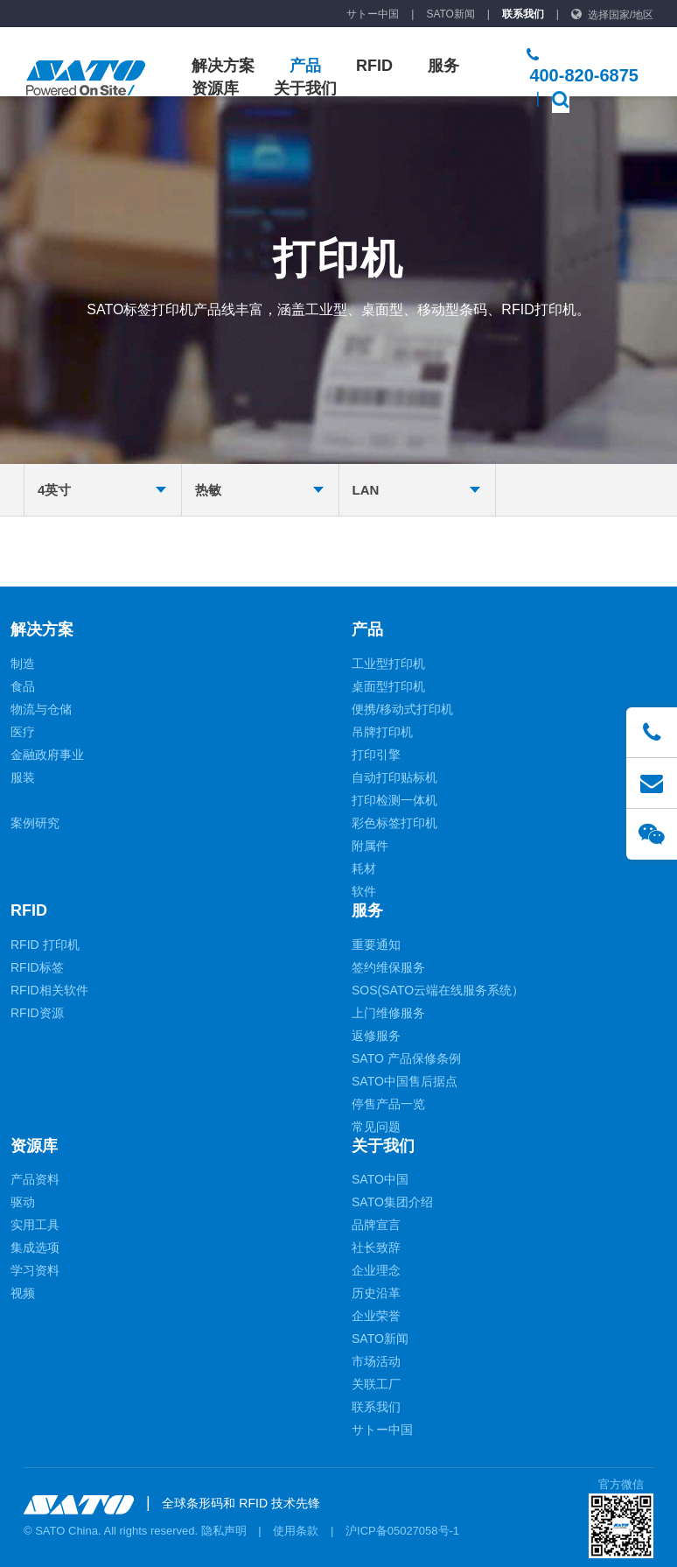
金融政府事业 (47, 755)
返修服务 (376, 1036)
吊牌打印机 (382, 732)
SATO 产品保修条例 (406, 1058)
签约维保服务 (388, 967)
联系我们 (523, 14)
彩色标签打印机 (394, 823)
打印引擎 (376, 755)
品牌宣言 (376, 1225)
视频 (22, 1293)
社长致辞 (376, 1247)
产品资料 (34, 1179)
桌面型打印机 (388, 686)
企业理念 (376, 1270)
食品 (22, 686)
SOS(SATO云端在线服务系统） (438, 990)
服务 (443, 65)
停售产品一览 (388, 1104)
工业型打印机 (388, 664)
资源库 (215, 88)
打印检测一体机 (394, 800)
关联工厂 (376, 1384)
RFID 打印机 (45, 945)
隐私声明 (224, 1530)
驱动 (22, 1202)
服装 (22, 777)
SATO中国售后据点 (404, 1081)
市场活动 (376, 1361)
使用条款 (295, 1530)
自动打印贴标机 (394, 777)
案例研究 (34, 823)
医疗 (22, 732)
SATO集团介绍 (392, 1202)
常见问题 (376, 1127)
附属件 (370, 846)
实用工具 (34, 1225)
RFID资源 (37, 1013)
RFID (374, 65)
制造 (22, 664)
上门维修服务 (388, 1013)
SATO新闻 (450, 14)
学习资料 (34, 1270)
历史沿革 (376, 1293)
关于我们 (305, 88)
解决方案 (223, 65)
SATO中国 (380, 1179)
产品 (305, 65)
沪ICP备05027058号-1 (402, 1530)
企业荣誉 (376, 1316)
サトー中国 (372, 14)
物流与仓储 (41, 709)
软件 (364, 891)
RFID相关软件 (49, 990)
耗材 (364, 868)
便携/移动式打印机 (402, 709)
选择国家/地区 (620, 15)
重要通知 (376, 945)
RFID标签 (37, 967)
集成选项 (34, 1247)
